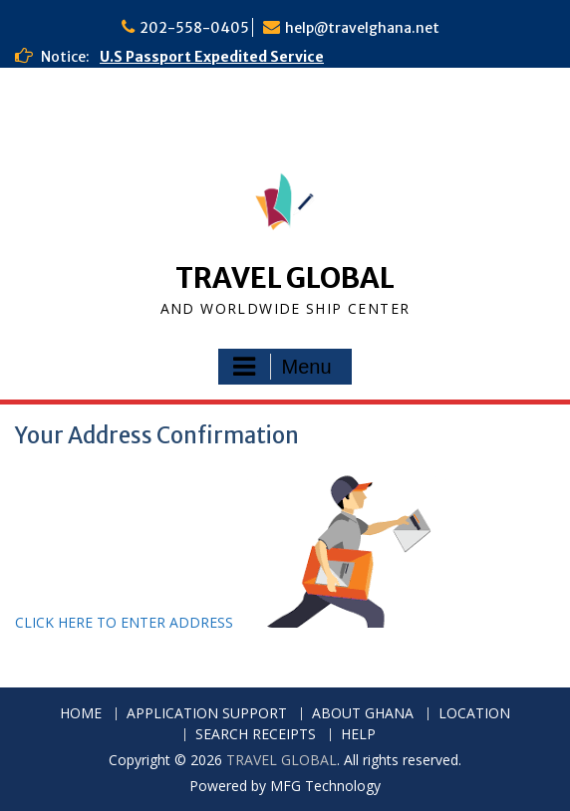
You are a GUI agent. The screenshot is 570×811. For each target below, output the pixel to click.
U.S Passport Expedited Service (212, 57)
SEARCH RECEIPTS (255, 734)
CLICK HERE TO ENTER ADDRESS (126, 622)
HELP (358, 734)
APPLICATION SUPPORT (207, 713)
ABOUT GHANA (363, 713)
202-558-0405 (194, 28)
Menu (282, 367)
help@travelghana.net (362, 28)
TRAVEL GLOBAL (285, 278)
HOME (81, 713)
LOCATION (474, 713)
